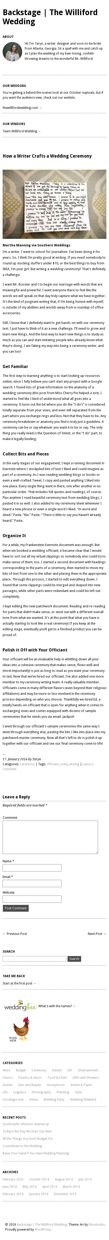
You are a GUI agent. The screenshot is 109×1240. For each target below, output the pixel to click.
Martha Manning (17, 245)
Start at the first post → (19, 983)
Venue (33, 1099)
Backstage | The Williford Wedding (42, 1224)
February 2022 (13, 1179)
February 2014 (13, 1194)
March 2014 (71, 1187)
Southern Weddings (53, 245)
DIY (70, 1070)
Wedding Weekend (83, 1099)
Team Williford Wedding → (22, 131)
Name (8, 861)
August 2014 (64, 1179)
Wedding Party (54, 1099)
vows (64, 764)
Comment (10, 818)
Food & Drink (57, 1077)
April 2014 (49, 1187)
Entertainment (88, 1070)
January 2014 (38, 1194)
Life (5, 1092)
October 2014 (39, 1179)
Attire (6, 1070)
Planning (63, 1092)
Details (57, 1070)
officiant (53, 764)
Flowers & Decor (30, 1077)
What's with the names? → (57, 1006)
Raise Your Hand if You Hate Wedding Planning (36, 1153)
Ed (95, 699)
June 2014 (10, 1187)
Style (78, 1092)
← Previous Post (15, 934)
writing (74, 764)
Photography (41, 1092)
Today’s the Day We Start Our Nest (27, 1131)
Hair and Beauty (29, 1085)
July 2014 (85, 1179)
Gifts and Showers (85, 1077)
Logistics (19, 1092)
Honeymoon (56, 1085)
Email (8, 877)
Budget (21, 1070)
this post (39, 393)
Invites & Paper (81, 1085)
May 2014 (29, 1187)
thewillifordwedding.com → (22, 108)
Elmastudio (97, 1224)
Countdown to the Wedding (22, 1146)
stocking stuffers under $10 (37, 263)
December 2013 (65, 1194)
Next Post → (97, 934)
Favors (8, 1077)
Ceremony (27, 764)
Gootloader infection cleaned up (26, 1124)
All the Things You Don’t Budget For (28, 1139)
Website (9, 892)
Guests (8, 1085)
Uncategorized (13, 1099)
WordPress (43, 1229)
